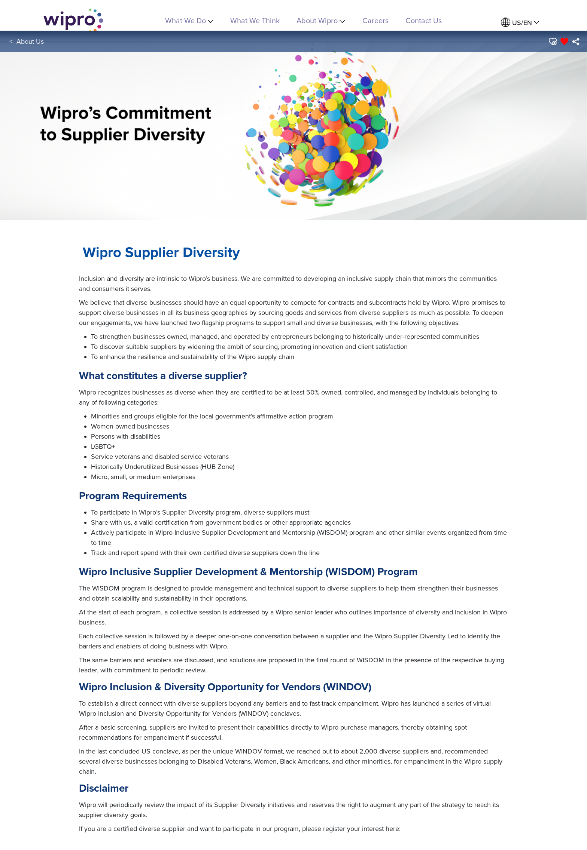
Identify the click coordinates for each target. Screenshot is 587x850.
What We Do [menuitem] (189, 20)
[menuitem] (520, 22)
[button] (552, 41)
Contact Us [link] (423, 20)
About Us (30, 41)
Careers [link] (375, 20)
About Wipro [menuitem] (320, 20)
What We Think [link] (255, 20)
